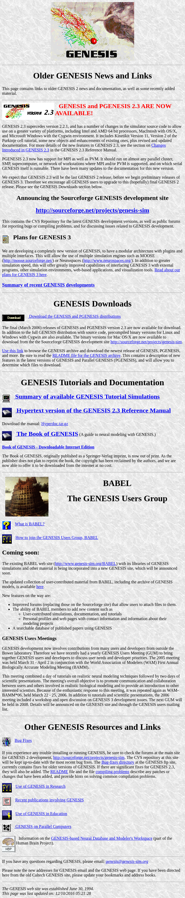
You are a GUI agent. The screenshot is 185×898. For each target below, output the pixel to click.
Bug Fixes (23, 740)
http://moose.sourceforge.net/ (27, 260)
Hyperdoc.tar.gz (54, 423)
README (59, 771)
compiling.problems (112, 771)
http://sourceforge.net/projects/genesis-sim (92, 210)
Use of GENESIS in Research (40, 786)
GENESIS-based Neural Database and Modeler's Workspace (102, 838)
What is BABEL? (30, 524)
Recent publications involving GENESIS (49, 800)
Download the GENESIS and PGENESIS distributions (74, 316)
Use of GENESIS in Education (41, 813)
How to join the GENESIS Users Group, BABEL (56, 537)
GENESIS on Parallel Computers (42, 826)
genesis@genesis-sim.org (127, 861)
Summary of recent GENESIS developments (48, 285)
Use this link (12, 350)
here (40, 586)
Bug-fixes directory (117, 762)
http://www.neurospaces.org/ (107, 260)
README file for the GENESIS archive (86, 355)
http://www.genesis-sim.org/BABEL (85, 563)
